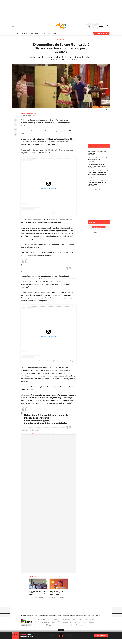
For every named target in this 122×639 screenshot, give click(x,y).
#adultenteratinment (35, 423)
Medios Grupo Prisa (26, 625)
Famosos (46, 433)
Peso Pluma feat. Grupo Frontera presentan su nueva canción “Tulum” (58, 592)
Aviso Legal (24, 615)
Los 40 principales (50, 620)
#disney (28, 417)
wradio (58, 622)
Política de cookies (32, 615)
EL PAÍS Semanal (77, 622)
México (101, 26)
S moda (71, 624)
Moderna (48, 624)
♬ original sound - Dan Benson (30, 430)
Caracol (91, 620)
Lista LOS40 (16, 33)
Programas (37, 33)
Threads (69, 604)
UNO (53, 622)
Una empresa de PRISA (26, 621)
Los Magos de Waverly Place (28, 433)
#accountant (53, 423)
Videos (54, 33)
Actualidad (25, 33)
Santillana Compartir (66, 620)
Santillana (57, 620)
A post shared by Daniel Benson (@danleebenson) (48, 213)
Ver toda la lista (97, 227)
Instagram (59, 604)
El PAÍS (41, 620)
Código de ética (43, 615)
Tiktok (52, 604)
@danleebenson (26, 413)
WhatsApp (15, 129)
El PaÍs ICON (64, 624)
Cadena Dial (71, 622)
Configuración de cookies (88, 615)
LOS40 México (61, 26)
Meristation (87, 624)
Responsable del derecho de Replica (72, 615)
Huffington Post (44, 622)
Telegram (15, 134)
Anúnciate (98, 615)
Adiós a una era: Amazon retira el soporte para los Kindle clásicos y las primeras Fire (97, 151)
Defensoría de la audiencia (54, 615)
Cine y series (46, 33)
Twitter (15, 124)
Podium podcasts (57, 624)
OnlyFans (40, 433)
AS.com (79, 620)
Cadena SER (74, 620)
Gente (52, 433)
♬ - (22, 271)
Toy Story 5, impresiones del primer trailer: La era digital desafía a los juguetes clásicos (97, 182)
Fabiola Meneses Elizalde (28, 113)
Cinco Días (64, 622)
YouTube (56, 604)
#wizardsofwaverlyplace (37, 420)
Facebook (15, 120)
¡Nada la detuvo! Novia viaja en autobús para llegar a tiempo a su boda (38, 592)
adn (85, 620)
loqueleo (79, 624)
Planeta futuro (84, 622)
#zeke (63, 423)
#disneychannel (41, 417)
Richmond (40, 624)
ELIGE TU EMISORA (101, 635)
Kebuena (89, 622)
